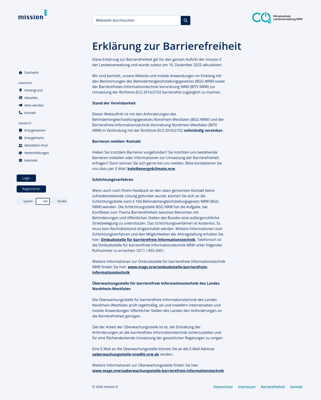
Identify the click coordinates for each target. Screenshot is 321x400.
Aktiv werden (31, 105)
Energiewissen (32, 130)
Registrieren (31, 189)
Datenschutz (223, 387)
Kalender (28, 160)
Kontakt (27, 113)
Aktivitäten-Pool (33, 145)
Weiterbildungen (33, 153)
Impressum (246, 387)
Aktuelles (28, 98)
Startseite (28, 72)
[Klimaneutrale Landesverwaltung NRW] (277, 17)
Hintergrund (30, 90)
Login (26, 178)
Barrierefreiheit (273, 387)
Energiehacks (31, 138)
